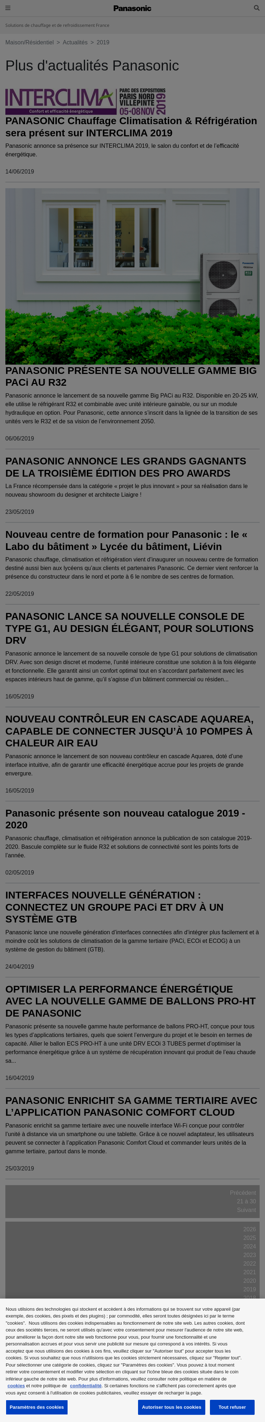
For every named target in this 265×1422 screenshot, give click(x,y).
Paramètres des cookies (37, 1407)
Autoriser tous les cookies (171, 1407)
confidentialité (86, 1385)
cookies (16, 1385)
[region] (132, 1360)
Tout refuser (232, 1407)
